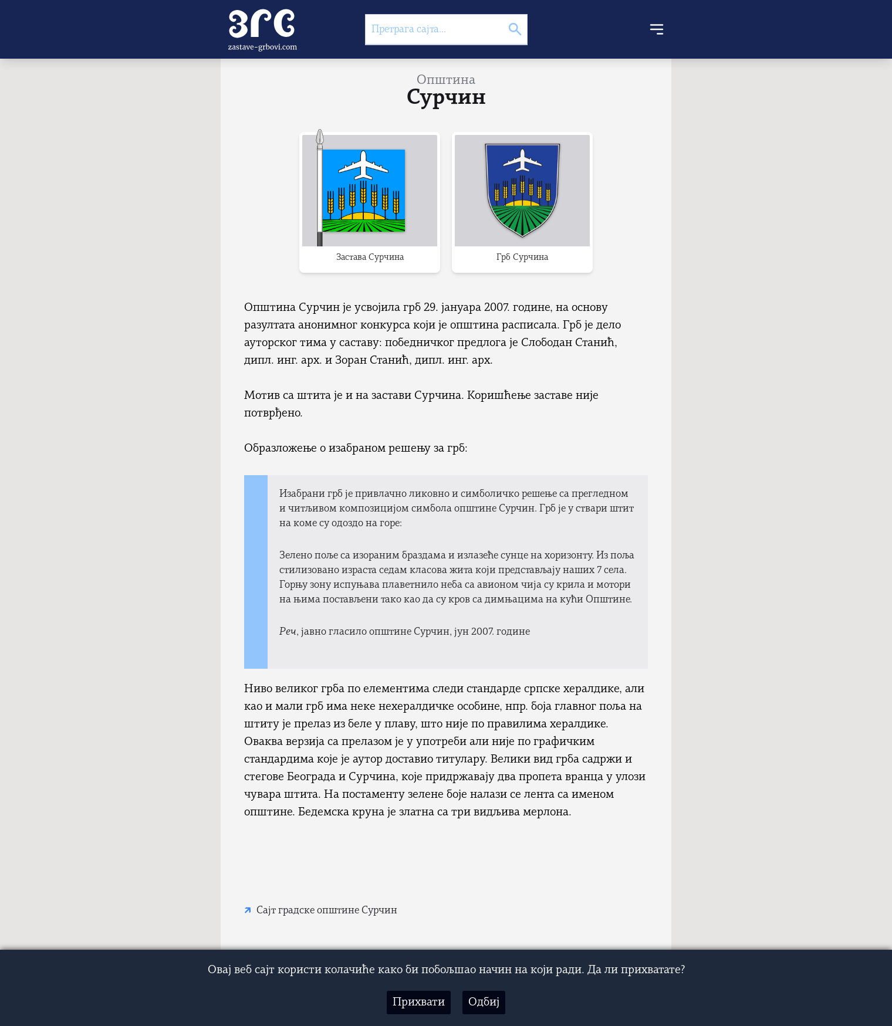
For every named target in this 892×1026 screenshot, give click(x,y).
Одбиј (483, 1002)
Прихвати (419, 1002)
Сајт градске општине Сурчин (326, 911)
